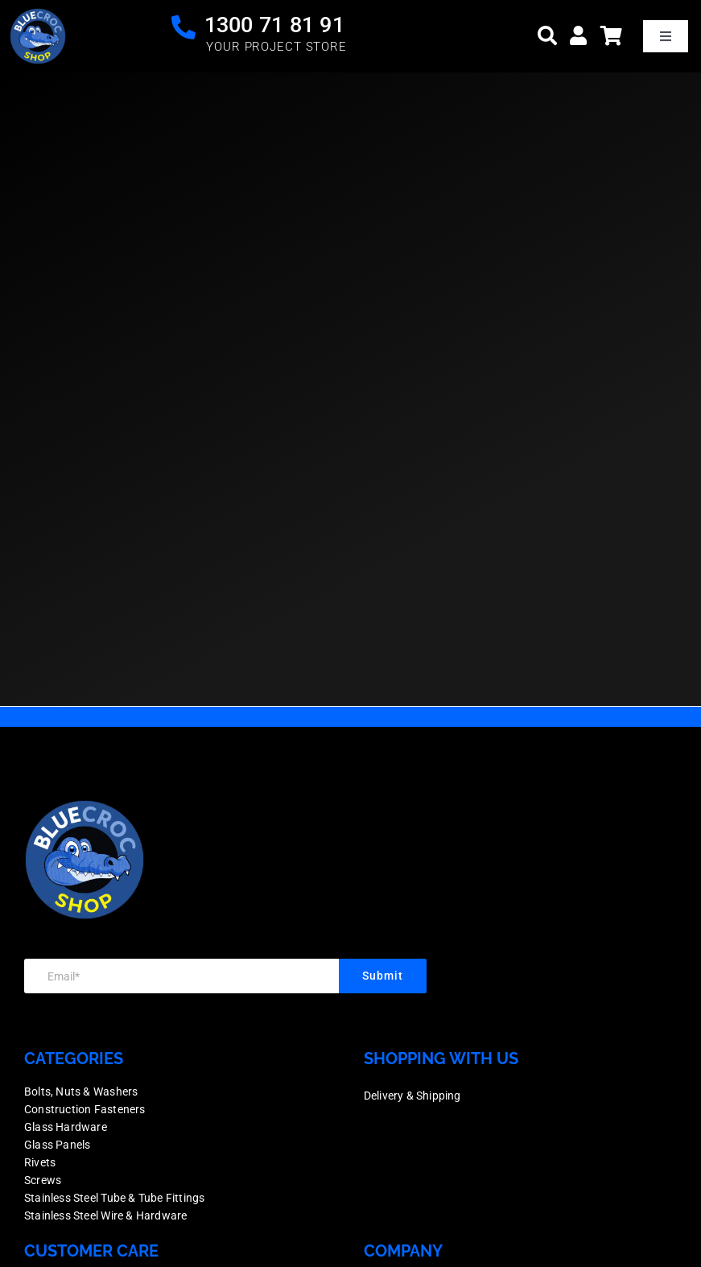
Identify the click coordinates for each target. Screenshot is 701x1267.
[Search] (547, 35)
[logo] (38, 15)
